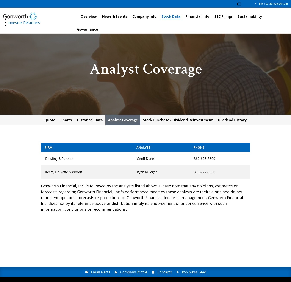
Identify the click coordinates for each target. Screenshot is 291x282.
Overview (89, 16)
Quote (49, 120)
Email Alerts (100, 273)
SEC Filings (223, 16)
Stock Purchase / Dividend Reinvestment (178, 120)
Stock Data (171, 16)
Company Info (144, 16)
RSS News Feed (194, 273)
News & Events (114, 16)
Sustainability (250, 16)
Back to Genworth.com (273, 3)
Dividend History (232, 120)
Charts (66, 120)
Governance (87, 29)
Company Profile (133, 273)
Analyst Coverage (123, 120)
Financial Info (197, 16)
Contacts (164, 273)
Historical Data (90, 120)
